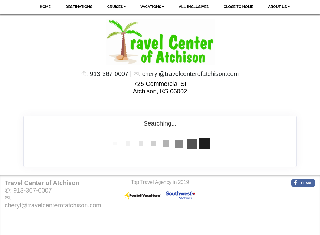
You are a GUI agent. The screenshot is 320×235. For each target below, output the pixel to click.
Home (45, 7)
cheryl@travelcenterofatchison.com (190, 73)
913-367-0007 (109, 73)
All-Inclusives (194, 7)
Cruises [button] (115, 7)
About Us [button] (277, 7)
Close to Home (238, 7)
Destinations (79, 7)
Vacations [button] (150, 7)
